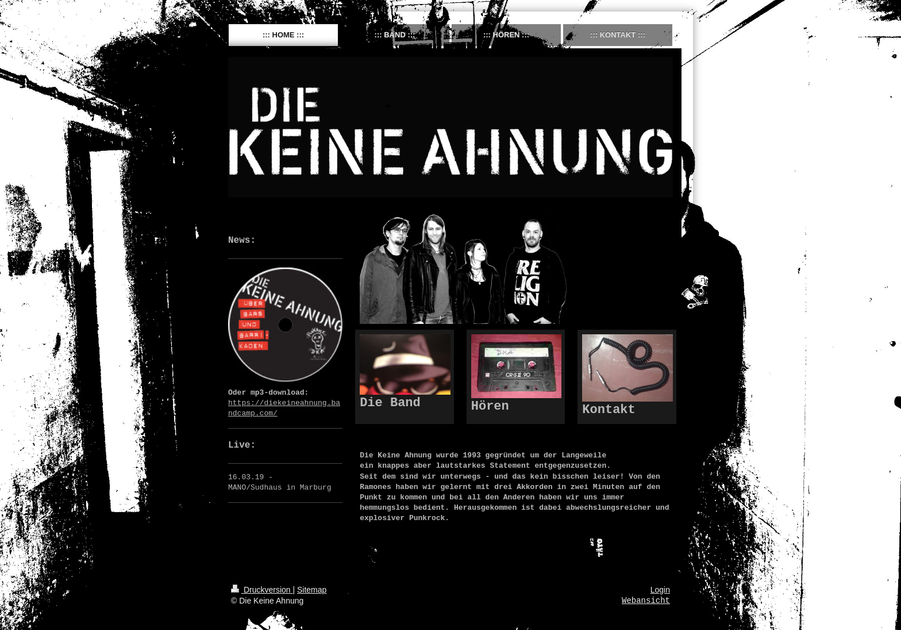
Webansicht (646, 600)
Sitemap (311, 589)
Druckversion (261, 589)
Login (660, 589)
